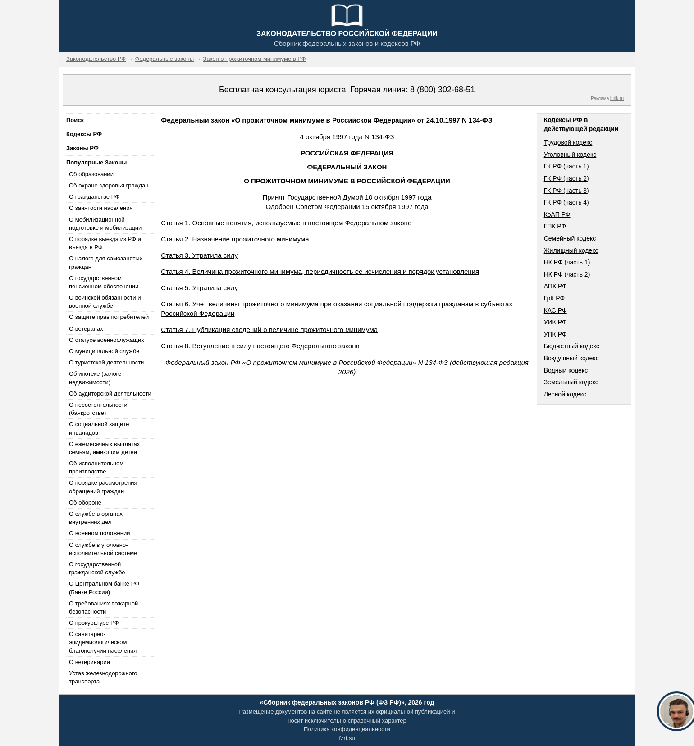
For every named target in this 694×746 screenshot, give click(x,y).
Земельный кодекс (571, 382)
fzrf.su (347, 738)
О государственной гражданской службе (97, 568)
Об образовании (91, 174)
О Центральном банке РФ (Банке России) (104, 587)
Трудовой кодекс (568, 142)
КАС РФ (555, 310)
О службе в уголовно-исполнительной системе (103, 548)
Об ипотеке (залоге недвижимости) (95, 377)
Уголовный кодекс (570, 154)
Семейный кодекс (570, 238)
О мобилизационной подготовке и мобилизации (105, 223)
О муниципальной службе (104, 351)
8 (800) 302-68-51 (442, 89)
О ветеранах (86, 328)
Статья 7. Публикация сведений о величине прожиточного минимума (269, 329)
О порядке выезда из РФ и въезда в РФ (105, 243)
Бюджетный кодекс (571, 346)
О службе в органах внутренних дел (96, 517)
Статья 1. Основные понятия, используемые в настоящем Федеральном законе (286, 223)
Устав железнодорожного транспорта (103, 677)
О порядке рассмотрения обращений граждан (103, 486)
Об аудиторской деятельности (110, 393)
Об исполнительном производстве (96, 467)
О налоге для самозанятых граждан (105, 262)
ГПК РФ (555, 226)
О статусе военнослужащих (106, 340)
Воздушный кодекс (571, 358)
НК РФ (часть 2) (567, 274)
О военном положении (99, 533)
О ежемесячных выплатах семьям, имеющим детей (104, 448)
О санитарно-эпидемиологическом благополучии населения (103, 642)
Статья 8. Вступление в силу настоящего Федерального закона (260, 346)
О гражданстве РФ (94, 196)
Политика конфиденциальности (347, 729)
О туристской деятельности (106, 362)
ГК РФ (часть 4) (566, 202)
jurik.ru (617, 98)
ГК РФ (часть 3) (566, 190)
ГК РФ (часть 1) (566, 166)
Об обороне (85, 502)
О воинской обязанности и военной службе (105, 301)
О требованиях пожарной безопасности (103, 607)
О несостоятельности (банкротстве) (98, 408)
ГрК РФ (554, 298)
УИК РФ (555, 322)
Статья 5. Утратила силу (199, 287)
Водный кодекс (566, 370)
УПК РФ (555, 334)
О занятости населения (101, 208)
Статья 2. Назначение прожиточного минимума (235, 239)
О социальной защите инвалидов (99, 428)
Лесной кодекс (565, 394)
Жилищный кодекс (571, 250)
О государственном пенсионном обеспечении (103, 282)
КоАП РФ (557, 214)
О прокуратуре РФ (94, 622)
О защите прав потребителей (109, 317)
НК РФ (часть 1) (567, 262)
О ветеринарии (89, 662)
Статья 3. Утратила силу (199, 255)
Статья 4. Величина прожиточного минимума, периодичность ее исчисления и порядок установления (320, 271)
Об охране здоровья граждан (108, 185)
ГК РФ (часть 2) (566, 178)
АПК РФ (555, 286)
